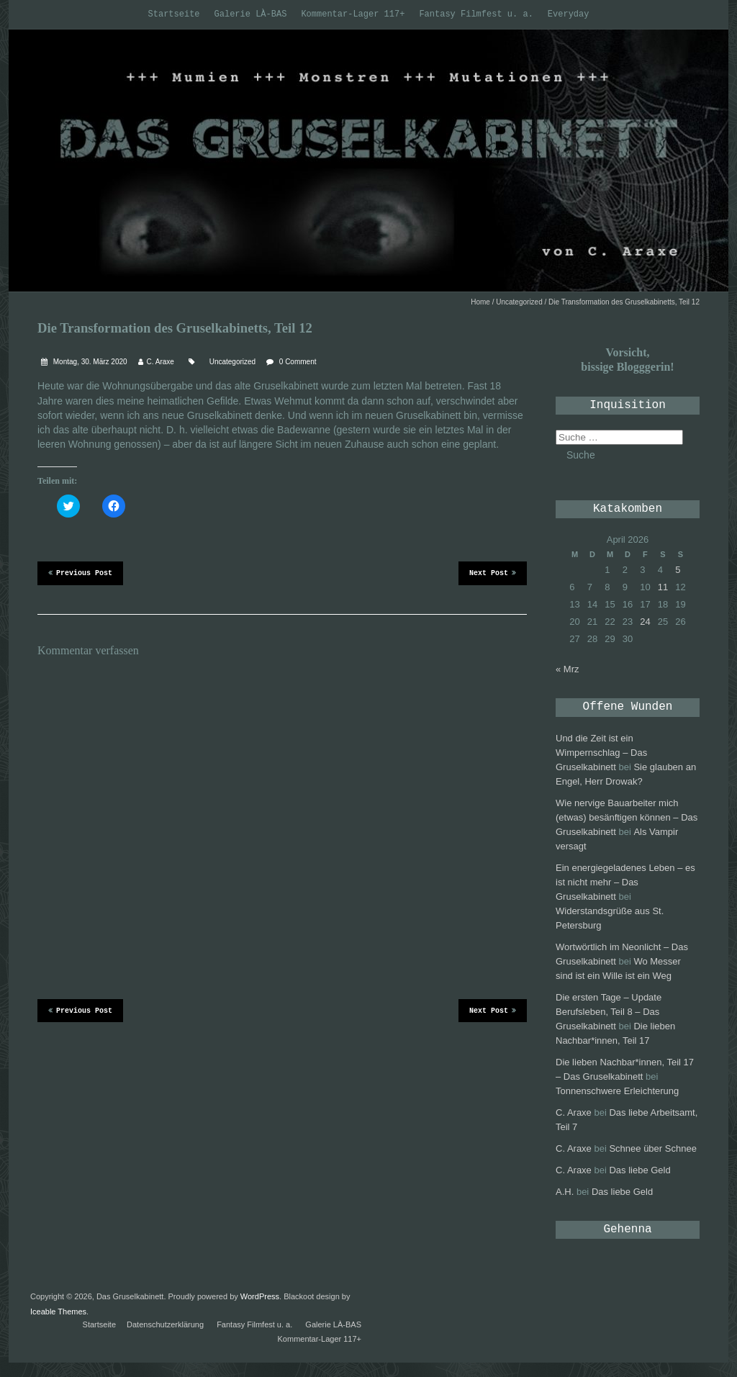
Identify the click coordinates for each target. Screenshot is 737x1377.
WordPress (259, 1296)
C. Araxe (160, 362)
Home (480, 302)
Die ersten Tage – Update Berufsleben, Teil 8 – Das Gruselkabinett (608, 1011)
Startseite (174, 14)
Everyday (568, 14)
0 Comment (298, 362)
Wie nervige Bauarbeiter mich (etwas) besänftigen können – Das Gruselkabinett (626, 817)
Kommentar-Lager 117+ (352, 14)
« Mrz (567, 669)
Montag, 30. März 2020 (89, 362)
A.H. (565, 1191)
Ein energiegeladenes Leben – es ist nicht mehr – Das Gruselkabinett (625, 882)
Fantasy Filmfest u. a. (476, 14)
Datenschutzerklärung (165, 1324)
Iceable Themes (58, 1311)
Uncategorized (519, 302)
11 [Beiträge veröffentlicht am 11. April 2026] (663, 587)
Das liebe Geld (639, 1170)
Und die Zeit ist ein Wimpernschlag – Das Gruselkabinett (601, 752)
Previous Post (80, 572)
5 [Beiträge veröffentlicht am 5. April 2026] (677, 569)
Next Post (492, 572)
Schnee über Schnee (652, 1148)
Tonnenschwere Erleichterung (617, 1090)
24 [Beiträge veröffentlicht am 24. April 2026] (645, 621)
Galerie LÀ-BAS (250, 14)
